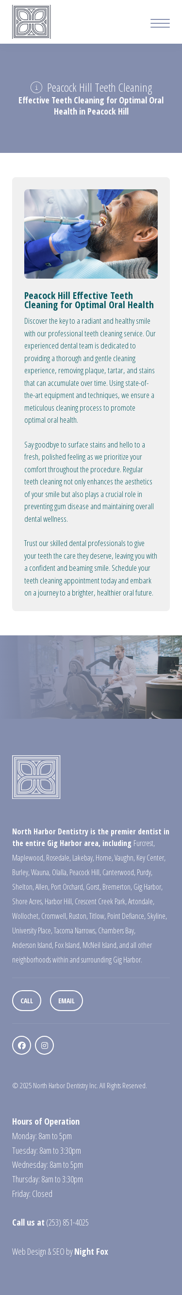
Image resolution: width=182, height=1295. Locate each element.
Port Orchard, (67, 886)
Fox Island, (68, 945)
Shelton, (23, 886)
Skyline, (157, 916)
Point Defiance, (126, 916)
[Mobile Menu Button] (160, 24)
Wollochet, (26, 916)
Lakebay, (83, 857)
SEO (58, 1251)
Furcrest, (144, 843)
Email (66, 1000)
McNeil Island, (100, 945)
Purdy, (144, 872)
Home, (104, 857)
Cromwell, (54, 916)
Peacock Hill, (85, 872)
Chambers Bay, (116, 930)
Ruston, (78, 916)
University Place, (32, 930)
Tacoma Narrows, (75, 930)
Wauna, (40, 872)
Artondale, (141, 901)
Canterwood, (118, 872)
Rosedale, (58, 857)
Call (26, 1000)
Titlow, (97, 916)
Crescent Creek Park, (101, 901)
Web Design (29, 1251)
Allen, (42, 886)
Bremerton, (117, 886)
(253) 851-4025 (67, 1222)
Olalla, (60, 872)
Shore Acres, (27, 901)
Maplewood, (28, 857)
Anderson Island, (32, 945)
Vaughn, (125, 857)
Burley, (21, 872)
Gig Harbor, (148, 886)
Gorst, (93, 886)
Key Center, (150, 857)
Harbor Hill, (59, 901)
